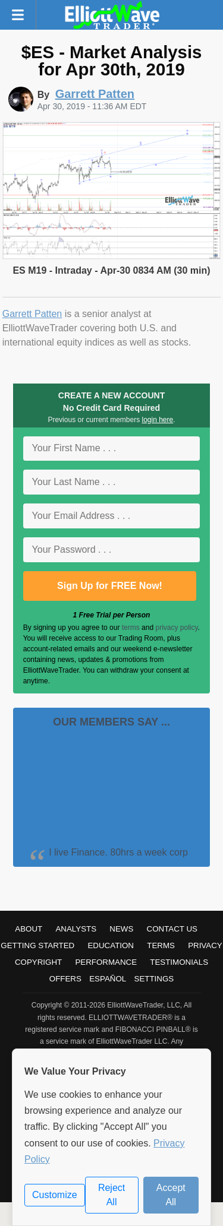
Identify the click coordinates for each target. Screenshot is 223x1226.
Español (107, 978)
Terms (161, 945)
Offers (65, 978)
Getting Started (37, 945)
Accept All (171, 1195)
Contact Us (172, 928)
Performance (106, 962)
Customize (54, 1195)
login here (158, 420)
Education (110, 945)
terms (131, 627)
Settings (154, 978)
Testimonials (179, 962)
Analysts (75, 928)
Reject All (111, 1195)
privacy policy (176, 627)
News (121, 928)
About (28, 928)
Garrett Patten (32, 314)
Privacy (205, 945)
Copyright (38, 962)
